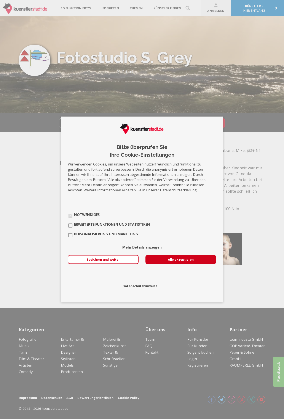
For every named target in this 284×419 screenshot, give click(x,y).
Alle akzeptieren (181, 260)
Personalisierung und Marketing (106, 234)
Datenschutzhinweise (140, 286)
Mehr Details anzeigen (142, 247)
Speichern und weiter (103, 260)
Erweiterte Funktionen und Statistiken (112, 224)
